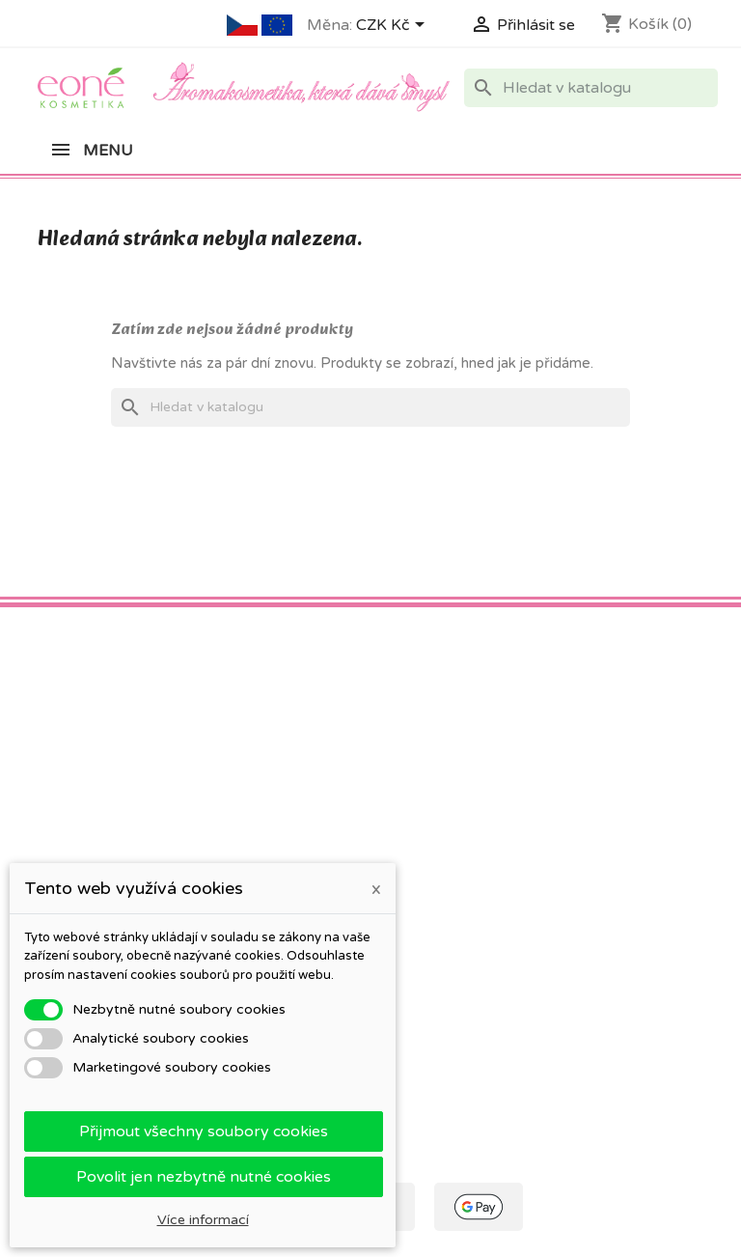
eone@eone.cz (614, 937)
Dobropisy (419, 835)
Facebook (59, 667)
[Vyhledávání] (591, 88)
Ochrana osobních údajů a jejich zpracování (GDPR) (272, 830)
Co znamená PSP (94, 785)
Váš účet (419, 751)
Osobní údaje (427, 785)
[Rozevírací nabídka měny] (393, 26)
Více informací (203, 1220)
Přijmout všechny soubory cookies (203, 1131)
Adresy (407, 860)
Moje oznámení (434, 956)
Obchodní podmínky (277, 785)
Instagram (143, 667)
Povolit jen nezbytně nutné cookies (203, 1177)
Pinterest (101, 667)
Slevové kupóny (435, 886)
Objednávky (423, 810)
